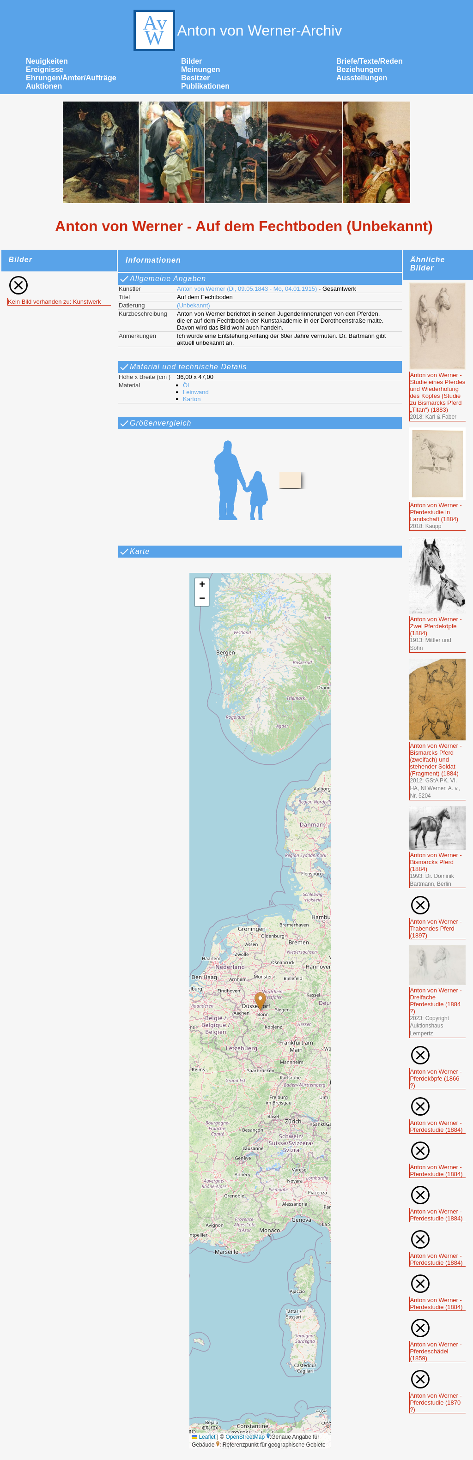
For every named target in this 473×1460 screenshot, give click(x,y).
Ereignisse (44, 69)
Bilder (191, 61)
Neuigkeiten (47, 61)
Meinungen (200, 69)
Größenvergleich (155, 423)
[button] (260, 1001)
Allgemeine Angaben (162, 278)
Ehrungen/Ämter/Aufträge (71, 78)
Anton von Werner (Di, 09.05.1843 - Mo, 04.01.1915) (247, 288)
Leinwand (196, 392)
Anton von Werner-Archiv (236, 30)
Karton (191, 399)
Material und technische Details (183, 367)
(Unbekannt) (193, 305)
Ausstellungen (361, 78)
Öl (186, 385)
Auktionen (44, 86)
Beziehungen (359, 69)
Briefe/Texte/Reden (369, 61)
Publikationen (205, 86)
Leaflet (203, 1437)
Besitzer (195, 78)
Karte (134, 551)
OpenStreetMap (245, 1437)
